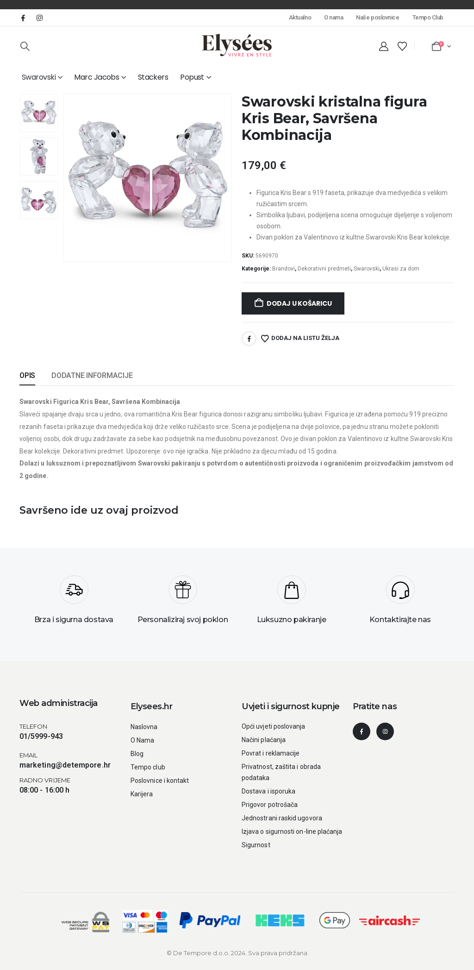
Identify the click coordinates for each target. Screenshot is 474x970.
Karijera (142, 794)
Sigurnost (256, 845)
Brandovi (283, 268)
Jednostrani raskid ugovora (282, 818)
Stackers (153, 77)
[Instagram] (39, 17)
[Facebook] (23, 17)
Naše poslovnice (377, 17)
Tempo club (148, 767)
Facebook (249, 338)
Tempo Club (427, 17)
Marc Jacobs (96, 77)
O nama (333, 17)
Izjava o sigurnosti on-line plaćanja (292, 831)
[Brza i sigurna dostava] (73, 603)
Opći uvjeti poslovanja (274, 726)
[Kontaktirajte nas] (400, 603)
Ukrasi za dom (400, 268)
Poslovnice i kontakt (160, 780)
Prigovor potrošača (270, 804)
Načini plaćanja (264, 739)
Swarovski (39, 77)
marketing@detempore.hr (65, 765)
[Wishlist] (402, 46)
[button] (25, 46)
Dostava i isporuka (268, 791)
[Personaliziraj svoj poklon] (182, 603)
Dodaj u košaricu (299, 303)
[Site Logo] (237, 45)
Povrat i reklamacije (270, 753)
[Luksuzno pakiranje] (291, 603)
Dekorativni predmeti (324, 268)
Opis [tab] (27, 375)
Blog (137, 753)
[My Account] (383, 46)
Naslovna (144, 727)
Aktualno (300, 17)
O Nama (142, 740)
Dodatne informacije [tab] (91, 375)
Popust (192, 77)
